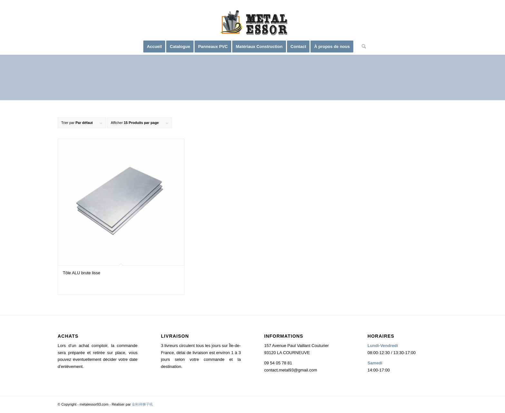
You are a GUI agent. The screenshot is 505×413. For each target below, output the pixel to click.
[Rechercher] (361, 47)
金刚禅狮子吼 (142, 404)
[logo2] (252, 24)
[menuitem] (154, 47)
